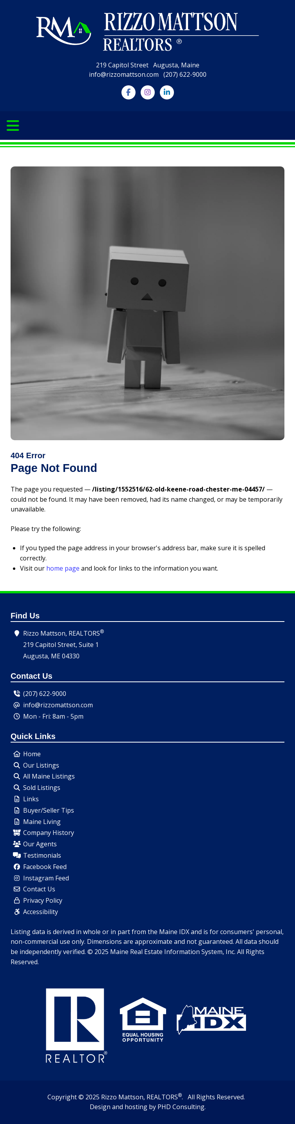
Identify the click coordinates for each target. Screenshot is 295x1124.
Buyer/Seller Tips (48, 810)
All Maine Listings (49, 776)
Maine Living (42, 821)
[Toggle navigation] (13, 125)
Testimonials (42, 855)
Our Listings (41, 765)
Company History (48, 832)
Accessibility (40, 911)
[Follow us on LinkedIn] (167, 91)
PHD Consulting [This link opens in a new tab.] (181, 1106)
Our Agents (40, 844)
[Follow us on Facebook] (128, 91)
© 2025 (89, 1097)
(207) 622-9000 (184, 74)
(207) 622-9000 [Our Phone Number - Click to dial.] (44, 693)
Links (31, 799)
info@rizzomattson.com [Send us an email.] (58, 705)
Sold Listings (41, 787)
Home (32, 754)
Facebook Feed (45, 866)
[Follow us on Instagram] (147, 91)
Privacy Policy (42, 900)
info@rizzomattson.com (124, 74)
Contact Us (39, 889)
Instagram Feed (46, 878)
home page (63, 568)
